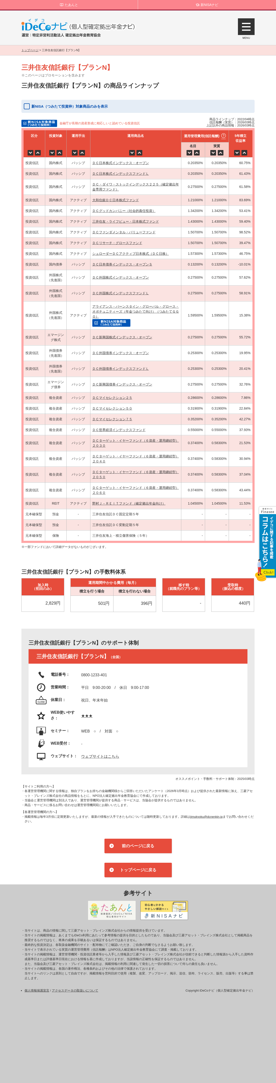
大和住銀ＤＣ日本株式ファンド (115, 200)
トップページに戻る (138, 870)
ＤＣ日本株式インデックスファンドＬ (120, 173)
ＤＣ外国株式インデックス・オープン (120, 277)
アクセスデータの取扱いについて (75, 990)
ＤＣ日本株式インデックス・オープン (120, 163)
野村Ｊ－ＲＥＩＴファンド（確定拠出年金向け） (129, 503)
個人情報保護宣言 (37, 990)
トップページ (30, 50)
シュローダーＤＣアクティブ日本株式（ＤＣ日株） (130, 254)
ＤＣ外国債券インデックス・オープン (120, 353)
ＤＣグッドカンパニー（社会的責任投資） (124, 211)
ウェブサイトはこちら (100, 756)
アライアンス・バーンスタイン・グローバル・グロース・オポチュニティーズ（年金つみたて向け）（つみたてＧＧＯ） (135, 311)
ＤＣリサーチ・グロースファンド (117, 243)
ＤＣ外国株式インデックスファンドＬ (120, 293)
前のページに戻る (138, 846)
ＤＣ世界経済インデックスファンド (119, 430)
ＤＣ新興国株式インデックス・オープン (122, 337)
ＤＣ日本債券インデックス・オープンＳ (122, 264)
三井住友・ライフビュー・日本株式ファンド (125, 221)
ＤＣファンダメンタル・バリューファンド (124, 232)
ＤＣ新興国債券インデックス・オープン (122, 384)
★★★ (87, 716)
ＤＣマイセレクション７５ (112, 419)
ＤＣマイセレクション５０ (112, 408)
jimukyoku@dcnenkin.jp (206, 816)
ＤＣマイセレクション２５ (112, 398)
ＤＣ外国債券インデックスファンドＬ (120, 369)
